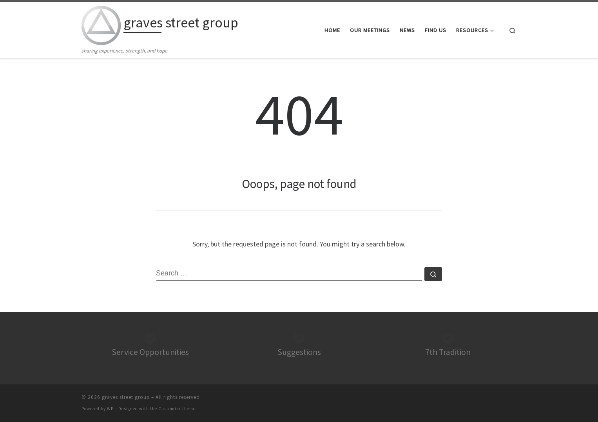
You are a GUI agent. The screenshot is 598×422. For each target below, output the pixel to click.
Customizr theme (177, 408)
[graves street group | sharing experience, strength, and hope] (101, 24)
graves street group (126, 397)
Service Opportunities (150, 352)
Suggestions (299, 352)
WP (110, 408)
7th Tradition (448, 352)
